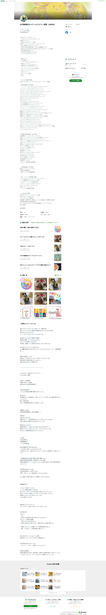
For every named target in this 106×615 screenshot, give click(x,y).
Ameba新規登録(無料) (101, 0)
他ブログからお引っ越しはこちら (30, 608)
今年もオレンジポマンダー (27, 246)
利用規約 (69, 614)
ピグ (78, 24)
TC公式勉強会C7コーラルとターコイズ (31, 255)
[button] (78, 16)
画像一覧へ (58, 275)
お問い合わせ (63, 614)
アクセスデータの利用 (77, 614)
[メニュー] (84, 16)
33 (52, 231)
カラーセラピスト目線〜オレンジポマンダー (32, 237)
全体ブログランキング (70, 68)
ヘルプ (85, 614)
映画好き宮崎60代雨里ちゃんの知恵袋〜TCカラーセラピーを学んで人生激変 (52, 222)
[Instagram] (70, 32)
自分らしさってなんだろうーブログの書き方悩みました (35, 265)
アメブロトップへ (53, 593)
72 (52, 240)
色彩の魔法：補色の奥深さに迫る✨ (30, 227)
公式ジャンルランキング (70, 63)
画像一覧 (68, 27)
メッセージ (69, 24)
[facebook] (66, 32)
